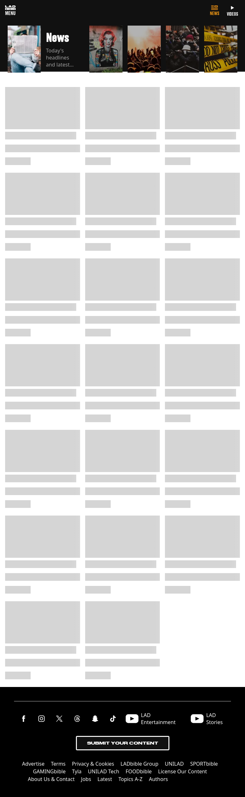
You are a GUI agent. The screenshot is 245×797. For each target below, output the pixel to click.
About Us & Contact (51, 779)
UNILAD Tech (103, 771)
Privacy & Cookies (93, 763)
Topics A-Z (130, 779)
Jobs (86, 779)
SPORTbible (204, 763)
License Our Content (182, 771)
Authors (158, 779)
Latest (105, 779)
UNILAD (174, 763)
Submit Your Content (122, 743)
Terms (58, 763)
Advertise (33, 763)
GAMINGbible (49, 771)
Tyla (77, 771)
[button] (46, 49)
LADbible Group (140, 763)
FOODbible (139, 771)
